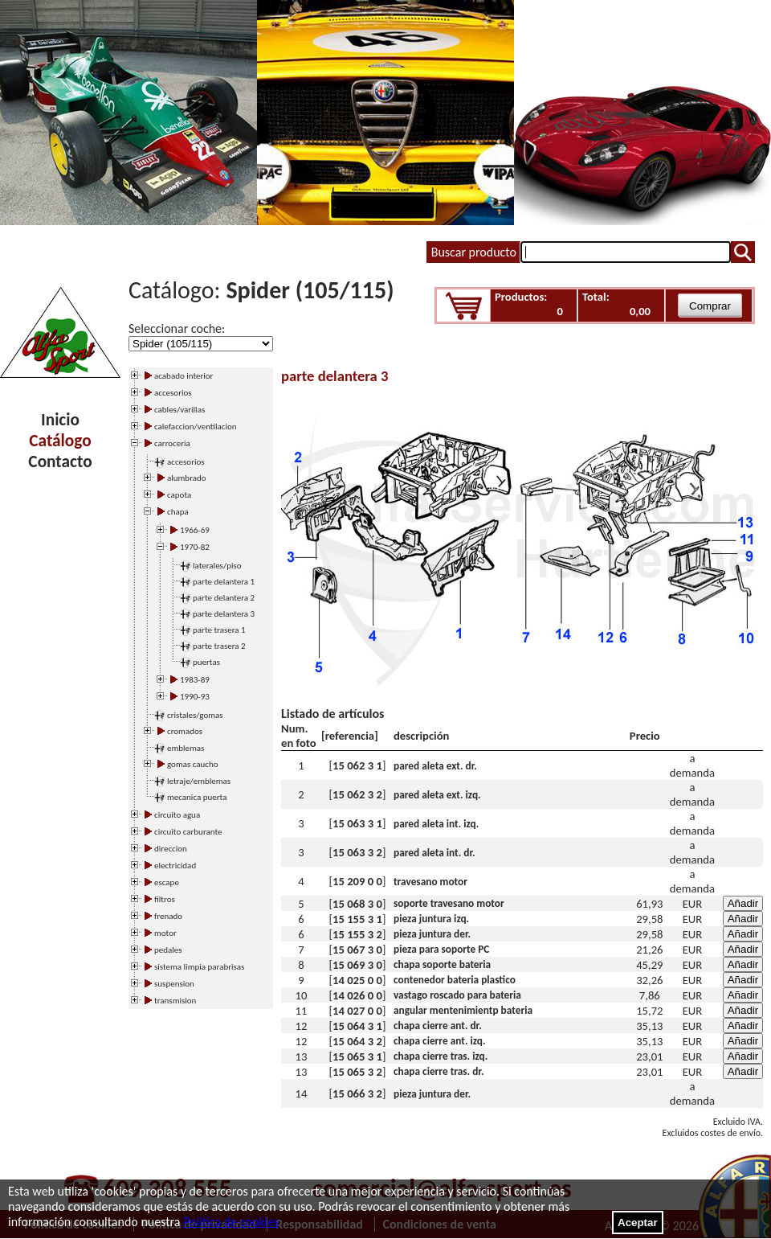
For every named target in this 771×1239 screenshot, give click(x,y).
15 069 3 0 (357, 965)
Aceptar (638, 1222)
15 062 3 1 (357, 765)
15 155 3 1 (357, 919)
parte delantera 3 (224, 614)
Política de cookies (231, 1221)
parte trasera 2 (219, 646)
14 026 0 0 (357, 995)
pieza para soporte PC (441, 949)
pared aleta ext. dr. (435, 766)
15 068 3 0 (357, 903)
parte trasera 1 (219, 630)
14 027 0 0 (357, 1010)
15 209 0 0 (357, 881)
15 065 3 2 (357, 1072)
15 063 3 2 (357, 852)
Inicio (60, 419)
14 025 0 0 (357, 980)
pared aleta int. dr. (434, 853)
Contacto (60, 461)
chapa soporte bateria (442, 964)
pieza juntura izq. (431, 918)
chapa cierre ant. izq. (440, 1041)
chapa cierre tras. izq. (440, 1056)
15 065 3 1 (357, 1056)
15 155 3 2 (357, 934)
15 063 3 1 (357, 823)
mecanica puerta (196, 797)
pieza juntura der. (432, 934)
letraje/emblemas (198, 781)
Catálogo (60, 440)
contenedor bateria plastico (455, 980)
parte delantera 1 (224, 581)
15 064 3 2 (357, 1041)
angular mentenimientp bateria (463, 1010)
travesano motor (430, 881)
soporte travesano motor (449, 903)
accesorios (186, 462)
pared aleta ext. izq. (437, 795)
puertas (206, 662)
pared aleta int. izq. (436, 824)
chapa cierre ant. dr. (438, 1025)
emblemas (185, 748)
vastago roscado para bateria (457, 995)
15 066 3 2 (357, 1093)
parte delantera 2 (224, 598)
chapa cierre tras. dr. (438, 1071)
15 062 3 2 (357, 794)
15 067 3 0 (357, 949)
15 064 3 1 (357, 1026)
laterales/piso (217, 565)
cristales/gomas (195, 715)
